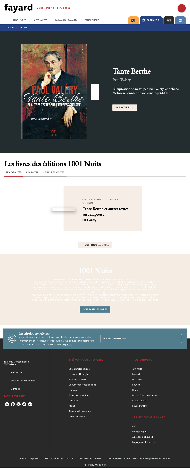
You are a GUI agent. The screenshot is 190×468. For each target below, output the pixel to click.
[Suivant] (95, 96)
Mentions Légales (29, 458)
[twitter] (18, 404)
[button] (124, 107)
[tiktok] (24, 404)
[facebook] (13, 404)
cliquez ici (67, 344)
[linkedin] (30, 404)
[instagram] (7, 404)
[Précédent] (95, 88)
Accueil (10, 27)
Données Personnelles (90, 458)
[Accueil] (18, 8)
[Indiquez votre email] (137, 338)
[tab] (7, 20)
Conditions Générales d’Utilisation (58, 458)
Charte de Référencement (117, 458)
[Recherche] (181, 8)
